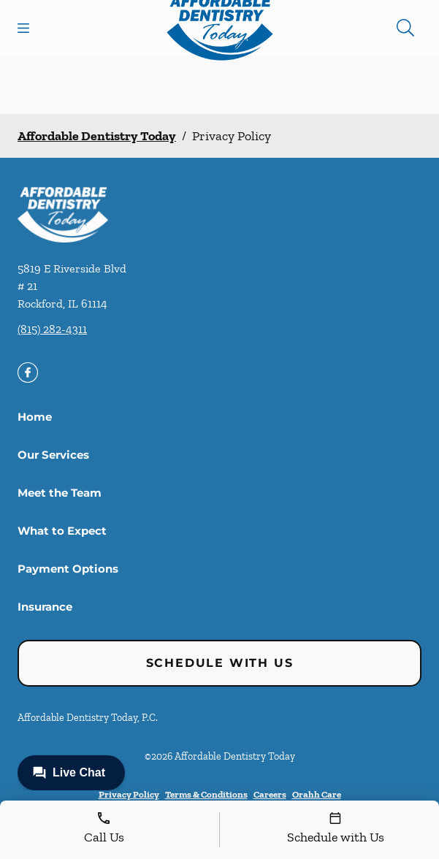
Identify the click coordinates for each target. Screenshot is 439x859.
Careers (269, 794)
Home (35, 417)
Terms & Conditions (206, 794)
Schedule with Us (220, 663)
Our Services (53, 455)
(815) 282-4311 (52, 329)
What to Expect (62, 531)
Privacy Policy (129, 794)
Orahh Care (316, 794)
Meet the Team (60, 493)
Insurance (45, 607)
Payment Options (68, 569)
